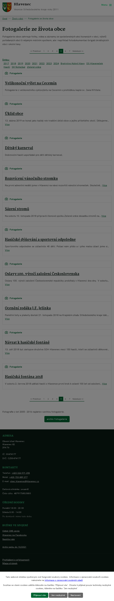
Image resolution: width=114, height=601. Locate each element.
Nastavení (76, 595)
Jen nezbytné (58, 595)
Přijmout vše (39, 595)
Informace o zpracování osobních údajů (64, 580)
